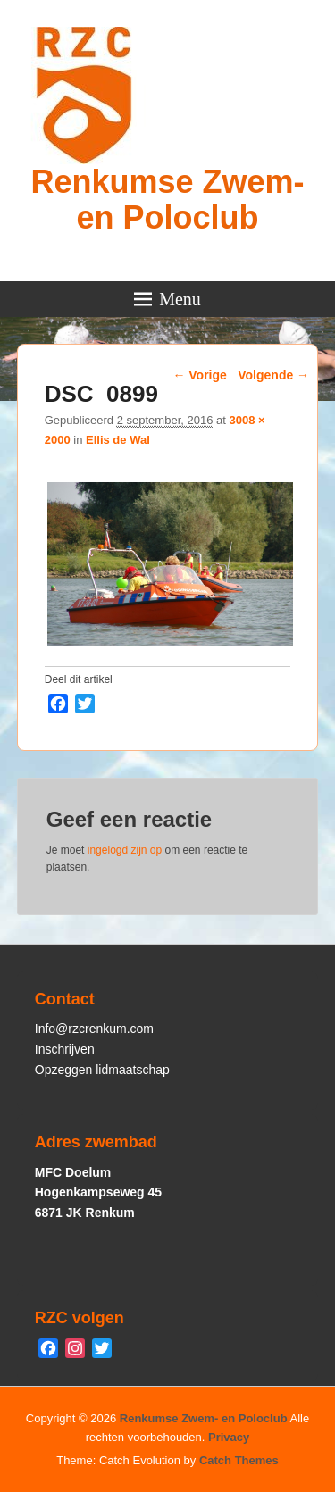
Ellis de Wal (118, 439)
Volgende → (273, 375)
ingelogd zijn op (125, 850)
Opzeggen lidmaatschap (102, 1070)
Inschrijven (65, 1049)
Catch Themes (239, 1460)
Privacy (228, 1437)
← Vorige (199, 375)
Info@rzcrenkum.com (94, 1028)
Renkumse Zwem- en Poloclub (167, 199)
